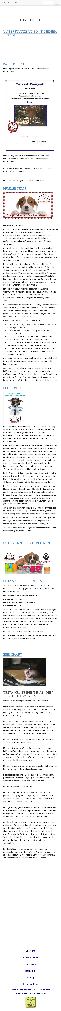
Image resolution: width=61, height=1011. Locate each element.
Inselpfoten (9, 2)
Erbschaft (12, 654)
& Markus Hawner (46, 989)
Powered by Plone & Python (20, 989)
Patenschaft (15, 64)
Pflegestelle (15, 189)
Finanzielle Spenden (22, 581)
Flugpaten (12, 388)
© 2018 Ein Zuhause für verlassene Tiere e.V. (30, 993)
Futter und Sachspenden (26, 543)
